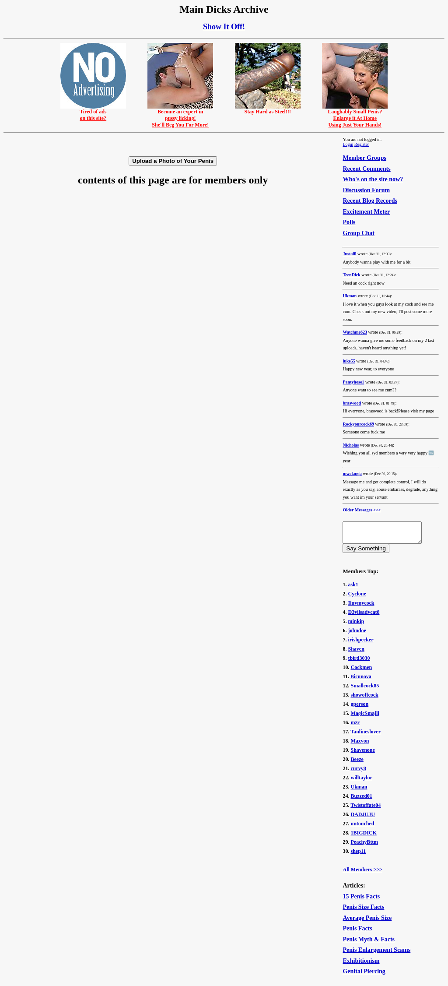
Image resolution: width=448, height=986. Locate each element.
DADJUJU (362, 818)
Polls (349, 222)
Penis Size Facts (363, 911)
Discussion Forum (366, 190)
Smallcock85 (364, 690)
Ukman (350, 295)
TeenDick (351, 274)
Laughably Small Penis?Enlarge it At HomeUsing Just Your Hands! (355, 116)
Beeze (356, 763)
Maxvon (359, 745)
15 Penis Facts (361, 900)
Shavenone (362, 754)
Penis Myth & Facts (369, 943)
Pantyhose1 (353, 382)
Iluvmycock (361, 607)
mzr (355, 726)
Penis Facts (357, 932)
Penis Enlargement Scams (376, 954)
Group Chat (358, 233)
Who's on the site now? (373, 179)
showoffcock (364, 699)
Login (348, 144)
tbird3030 (359, 662)
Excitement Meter (366, 211)
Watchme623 (355, 332)
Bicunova (360, 680)
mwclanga (352, 473)
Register (361, 144)
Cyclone (357, 598)
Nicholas (351, 445)
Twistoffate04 (365, 809)
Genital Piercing (364, 975)
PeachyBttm (364, 846)
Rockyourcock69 (358, 424)
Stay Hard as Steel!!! (268, 109)
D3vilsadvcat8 (363, 616)
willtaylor (361, 781)
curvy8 (358, 772)
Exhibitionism (361, 964)
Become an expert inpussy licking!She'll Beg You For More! (180, 116)
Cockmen (361, 671)
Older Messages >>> (362, 509)
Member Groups (364, 158)
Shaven (356, 653)
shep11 (358, 855)
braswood (352, 403)
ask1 (353, 588)
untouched (362, 827)
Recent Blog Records (370, 200)
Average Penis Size (367, 922)
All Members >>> (362, 873)
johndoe (357, 634)
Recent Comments (366, 169)
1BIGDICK (363, 837)
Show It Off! (224, 26)
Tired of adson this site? (93, 112)
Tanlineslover (365, 735)
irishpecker (360, 644)
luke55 (349, 361)
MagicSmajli (364, 717)
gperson (359, 708)
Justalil (349, 253)
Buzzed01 (361, 800)
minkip (356, 625)
